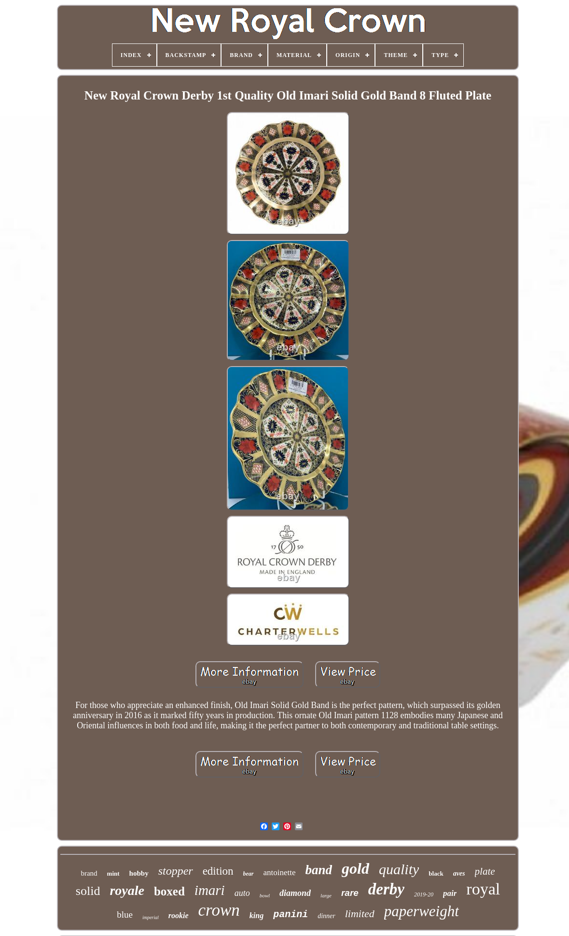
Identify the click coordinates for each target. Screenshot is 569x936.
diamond (295, 893)
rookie (178, 915)
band (319, 870)
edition (218, 871)
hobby (139, 873)
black (436, 873)
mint (113, 873)
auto (242, 893)
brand (89, 873)
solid (88, 891)
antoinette (280, 872)
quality (399, 869)
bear (248, 873)
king (257, 915)
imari (209, 890)
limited (360, 914)
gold (355, 868)
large (326, 895)
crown (219, 910)
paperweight (421, 911)
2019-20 (423, 894)
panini (290, 914)
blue (125, 914)
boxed (169, 891)
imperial (150, 917)
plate (485, 871)
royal (483, 889)
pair (450, 893)
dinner (326, 916)
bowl (265, 895)
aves (459, 873)
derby (386, 889)
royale (127, 890)
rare (350, 893)
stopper (175, 871)
